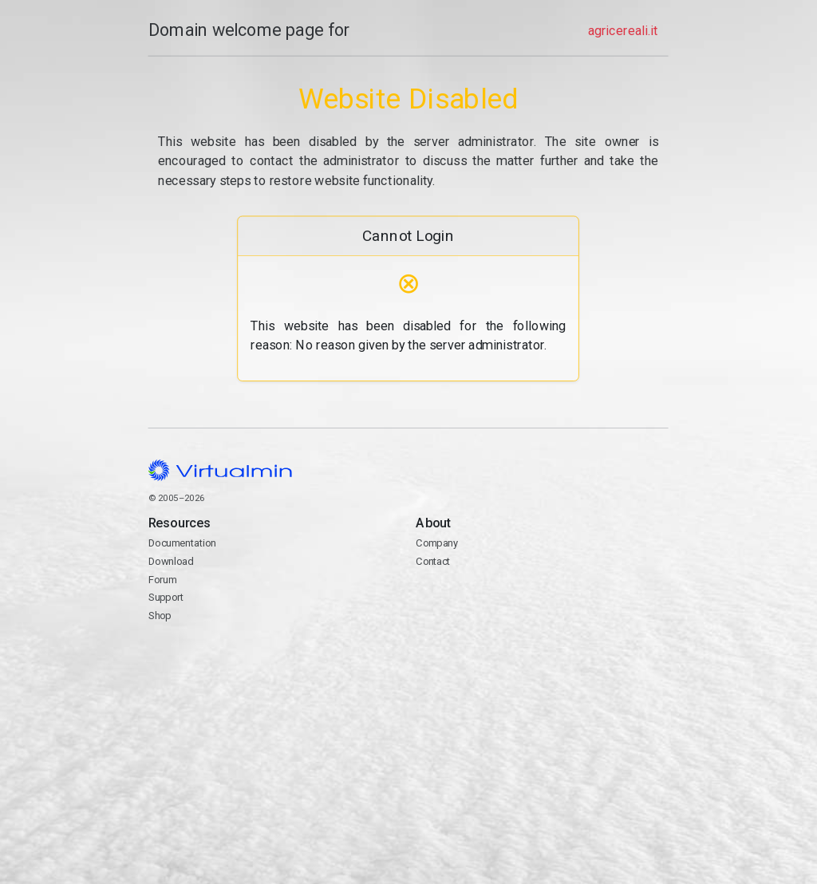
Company (437, 543)
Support (166, 598)
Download (171, 561)
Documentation (182, 543)
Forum (162, 580)
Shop (160, 616)
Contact (542, 607)
